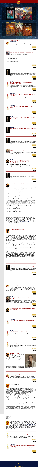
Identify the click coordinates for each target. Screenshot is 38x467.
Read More (34, 47)
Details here (34, 65)
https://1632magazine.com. (24, 221)
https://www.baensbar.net (31, 424)
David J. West (12, 41)
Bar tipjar (17, 427)
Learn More (34, 314)
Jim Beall (12, 285)
